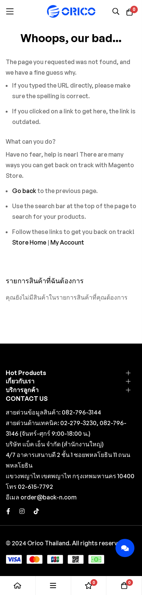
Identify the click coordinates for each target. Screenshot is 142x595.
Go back (24, 191)
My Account (67, 242)
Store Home (29, 242)
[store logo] (71, 11)
